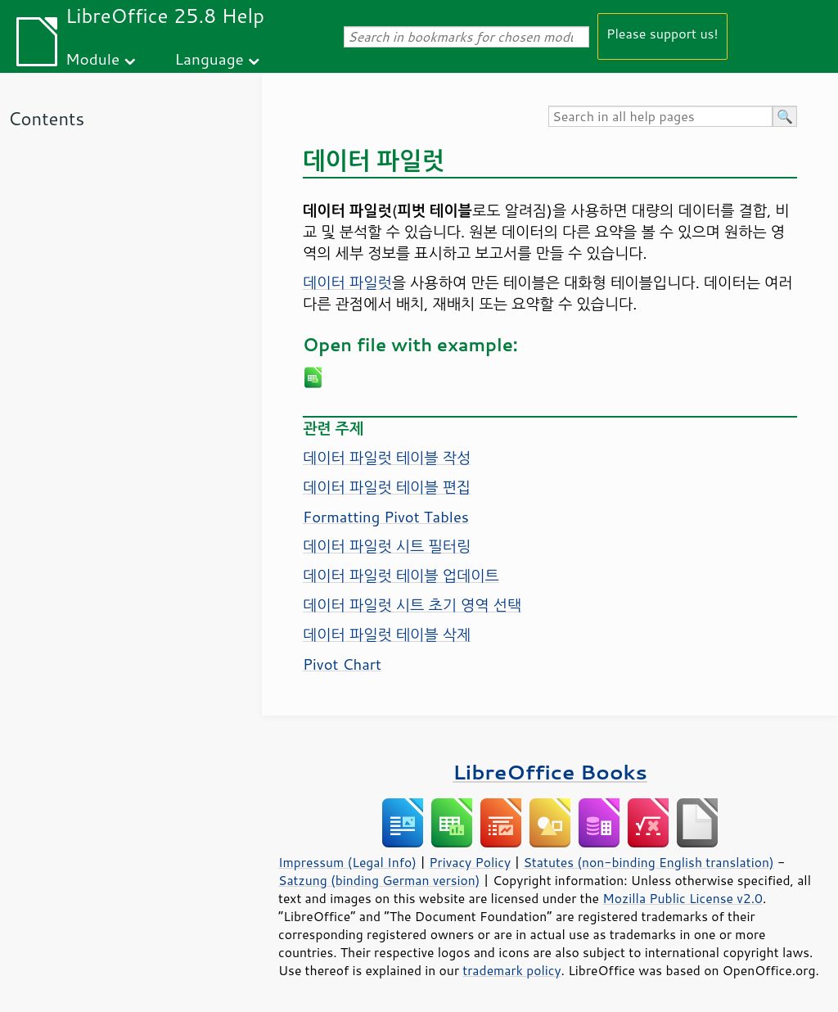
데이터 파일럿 (347, 282)
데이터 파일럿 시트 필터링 (387, 546)
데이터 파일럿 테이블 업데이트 (401, 575)
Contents (46, 118)
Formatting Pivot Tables (386, 516)
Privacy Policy (470, 862)
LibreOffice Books (550, 771)
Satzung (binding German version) (379, 880)
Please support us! (662, 33)
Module (92, 58)
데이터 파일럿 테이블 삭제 (387, 634)
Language (209, 58)
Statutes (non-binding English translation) (648, 862)
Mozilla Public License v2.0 (682, 898)
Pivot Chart (342, 664)
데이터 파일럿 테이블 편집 (387, 487)
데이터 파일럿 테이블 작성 (387, 457)
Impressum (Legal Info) (347, 862)
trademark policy (511, 970)
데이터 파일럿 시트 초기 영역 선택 (412, 605)
